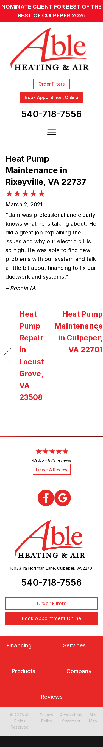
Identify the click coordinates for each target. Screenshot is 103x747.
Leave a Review (51, 469)
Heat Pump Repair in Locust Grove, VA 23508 (31, 356)
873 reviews (59, 460)
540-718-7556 (51, 114)
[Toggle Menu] (51, 132)
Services (74, 645)
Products (23, 671)
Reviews (52, 697)
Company (79, 671)
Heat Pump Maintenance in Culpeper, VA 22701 (78, 332)
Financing (19, 645)
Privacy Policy (46, 718)
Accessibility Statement (71, 718)
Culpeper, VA (69, 568)
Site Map (93, 718)
